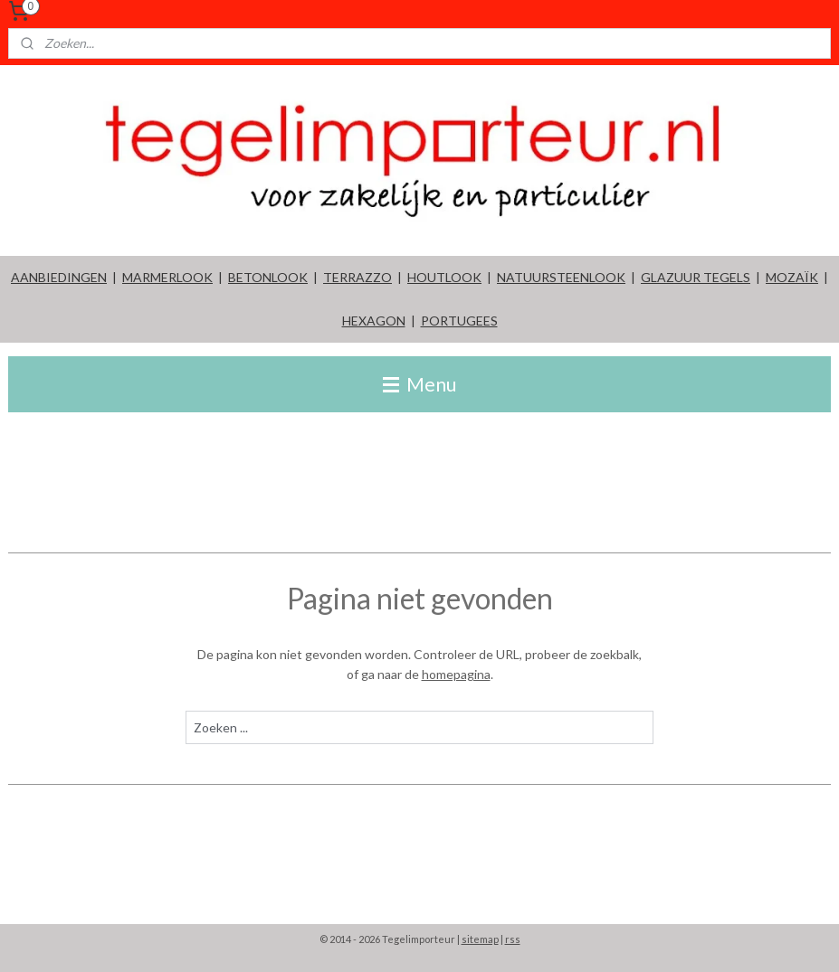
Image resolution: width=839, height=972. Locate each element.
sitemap (480, 939)
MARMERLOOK (167, 277)
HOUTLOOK (444, 277)
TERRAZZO (357, 277)
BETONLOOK (268, 277)
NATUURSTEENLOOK (561, 277)
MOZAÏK (792, 277)
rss (512, 939)
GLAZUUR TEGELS (695, 277)
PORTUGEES (459, 320)
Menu (419, 384)
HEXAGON (373, 320)
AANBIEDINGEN (59, 277)
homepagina (456, 674)
